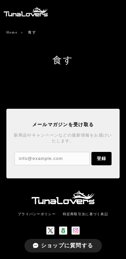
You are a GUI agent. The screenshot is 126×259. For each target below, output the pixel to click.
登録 (101, 158)
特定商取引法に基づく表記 (85, 214)
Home (11, 32)
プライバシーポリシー (37, 214)
